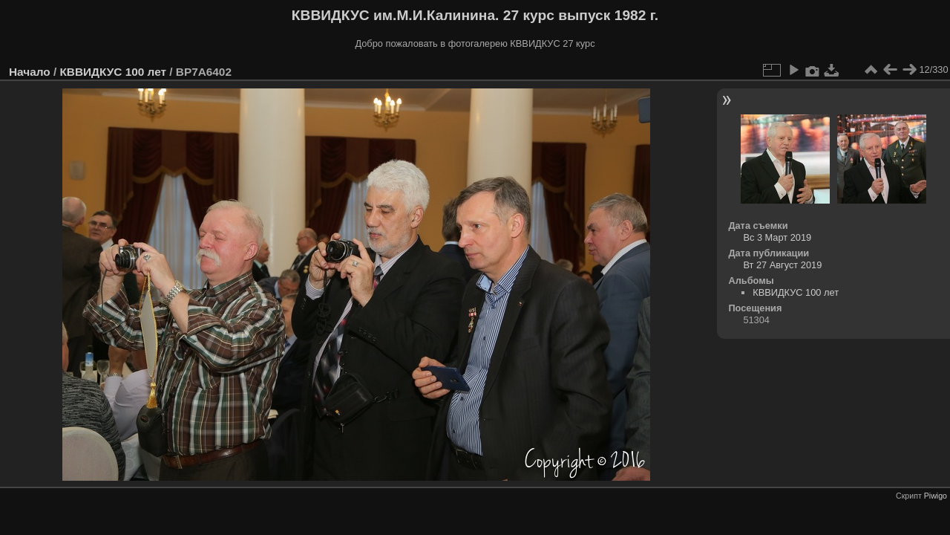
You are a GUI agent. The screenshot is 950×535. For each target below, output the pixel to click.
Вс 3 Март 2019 (777, 237)
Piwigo (935, 495)
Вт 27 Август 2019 (782, 264)
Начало (29, 71)
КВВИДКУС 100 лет (112, 71)
